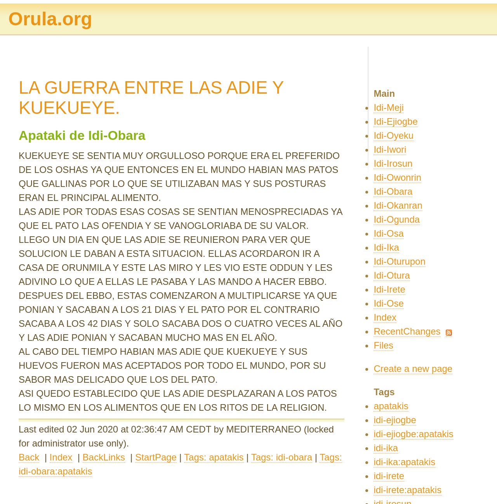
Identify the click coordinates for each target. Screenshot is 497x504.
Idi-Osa (388, 233)
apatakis (391, 406)
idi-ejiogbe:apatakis (413, 434)
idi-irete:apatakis (407, 490)
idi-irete (389, 476)
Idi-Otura (392, 275)
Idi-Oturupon (399, 261)
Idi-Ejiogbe (395, 121)
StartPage (156, 457)
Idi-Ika (386, 247)
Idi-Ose (388, 303)
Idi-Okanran (398, 205)
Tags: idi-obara (281, 457)
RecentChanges (407, 331)
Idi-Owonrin (397, 177)
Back (29, 457)
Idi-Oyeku (394, 135)
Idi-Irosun (393, 163)
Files (383, 345)
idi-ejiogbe (395, 420)
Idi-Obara (393, 191)
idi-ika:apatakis (404, 462)
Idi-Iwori (390, 149)
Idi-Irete (389, 289)
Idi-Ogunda (397, 219)
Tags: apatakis (213, 457)
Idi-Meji (388, 107)
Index (61, 457)
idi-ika (386, 448)
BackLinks (104, 457)
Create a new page (413, 368)
